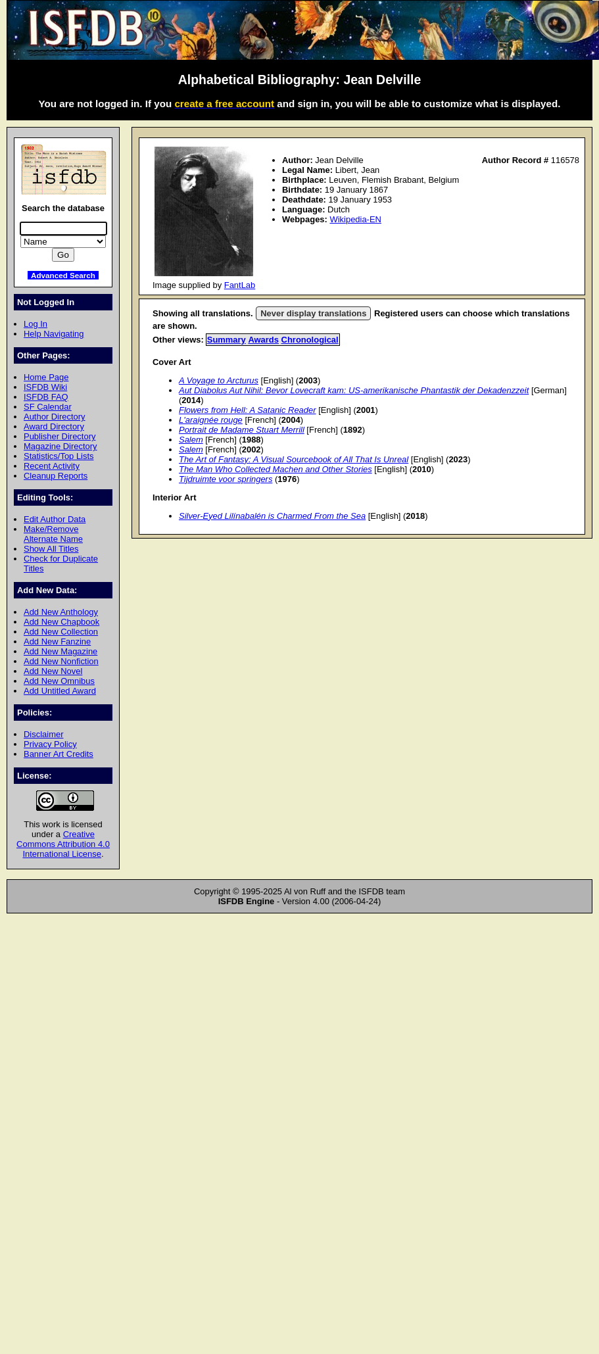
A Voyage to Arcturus (218, 380)
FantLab (240, 285)
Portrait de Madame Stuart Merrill (241, 430)
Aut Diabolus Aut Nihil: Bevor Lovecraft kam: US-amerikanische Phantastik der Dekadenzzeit (354, 390)
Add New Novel (53, 671)
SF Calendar (48, 407)
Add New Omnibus (59, 681)
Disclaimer (43, 734)
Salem (191, 440)
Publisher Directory (59, 436)
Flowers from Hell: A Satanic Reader (247, 410)
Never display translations (313, 313)
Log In (35, 324)
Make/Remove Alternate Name (53, 534)
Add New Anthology (61, 612)
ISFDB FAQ (46, 397)
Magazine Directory (60, 446)
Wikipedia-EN (355, 219)
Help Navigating (54, 334)
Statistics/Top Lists (59, 456)
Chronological (310, 340)
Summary (226, 340)
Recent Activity (52, 466)
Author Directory (54, 417)
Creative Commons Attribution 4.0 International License (63, 844)
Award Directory (54, 426)
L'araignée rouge (211, 420)
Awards (263, 340)
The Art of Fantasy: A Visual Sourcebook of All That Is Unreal (293, 459)
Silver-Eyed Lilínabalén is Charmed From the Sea (272, 516)
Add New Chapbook (61, 622)
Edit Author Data (54, 519)
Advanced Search (63, 275)
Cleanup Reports (55, 476)
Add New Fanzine (57, 641)
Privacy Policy (50, 744)
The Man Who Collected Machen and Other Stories (275, 469)
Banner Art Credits (58, 754)
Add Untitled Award (60, 691)
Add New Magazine (60, 651)
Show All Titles (51, 549)
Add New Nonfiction (61, 661)
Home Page (46, 377)
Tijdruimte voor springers (225, 479)
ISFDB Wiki (45, 387)
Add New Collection (61, 632)
